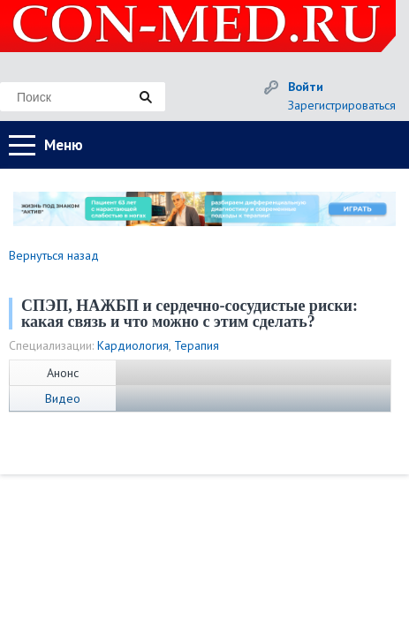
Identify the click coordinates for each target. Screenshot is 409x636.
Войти (305, 86)
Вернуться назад (54, 255)
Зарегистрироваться (342, 105)
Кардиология (133, 345)
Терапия (196, 345)
